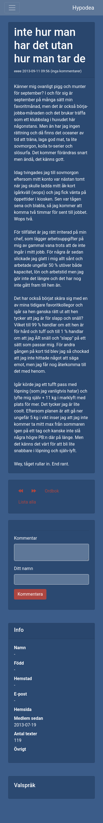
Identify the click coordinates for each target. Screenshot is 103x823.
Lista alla (27, 502)
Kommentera (30, 594)
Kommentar (25, 538)
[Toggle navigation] (12, 7)
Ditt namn (23, 568)
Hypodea (83, 7)
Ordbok (52, 491)
